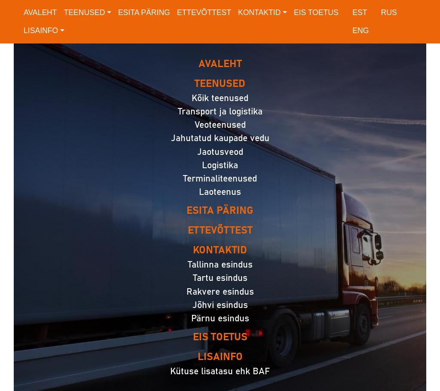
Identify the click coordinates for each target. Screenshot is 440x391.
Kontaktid (259, 12)
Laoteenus (220, 192)
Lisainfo (41, 30)
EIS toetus (316, 12)
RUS (389, 12)
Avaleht (40, 12)
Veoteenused (220, 124)
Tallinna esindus (220, 264)
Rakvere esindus (220, 291)
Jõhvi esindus (220, 305)
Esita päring (144, 12)
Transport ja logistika (220, 111)
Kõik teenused (220, 98)
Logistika (220, 165)
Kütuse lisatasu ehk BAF (220, 371)
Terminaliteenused (220, 178)
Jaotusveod (220, 152)
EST (359, 12)
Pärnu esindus (220, 318)
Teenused (84, 12)
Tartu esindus (220, 278)
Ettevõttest (204, 12)
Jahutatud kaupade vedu (220, 138)
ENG (360, 30)
